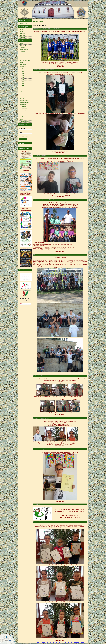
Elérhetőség (22, 56)
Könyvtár (22, 98)
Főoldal (21, 43)
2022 (23, 77)
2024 (23, 73)
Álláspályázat (23, 116)
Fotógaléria (22, 68)
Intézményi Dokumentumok (25, 53)
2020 (23, 81)
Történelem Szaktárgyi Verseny (41, 449)
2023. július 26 (24, 106)
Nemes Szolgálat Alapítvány (25, 58)
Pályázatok (22, 93)
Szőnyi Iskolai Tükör (24, 100)
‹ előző (43, 642)
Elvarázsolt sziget (37, 254)
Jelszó (21, 132)
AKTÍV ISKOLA (23, 64)
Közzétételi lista (23, 96)
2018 (23, 85)
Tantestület (22, 47)
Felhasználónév (23, 128)
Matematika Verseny (38, 522)
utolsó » (82, 642)
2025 (23, 71)
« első (38, 642)
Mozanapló (22, 33)
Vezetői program (23, 55)
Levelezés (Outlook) (24, 23)
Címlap (35, 21)
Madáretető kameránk (24, 114)
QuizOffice (22, 35)
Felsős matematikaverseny (39, 376)
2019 (23, 83)
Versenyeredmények (24, 102)
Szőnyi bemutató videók (25, 121)
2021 (23, 79)
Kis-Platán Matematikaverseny (41, 418)
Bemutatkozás (23, 45)
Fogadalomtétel (23, 91)
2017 (23, 87)
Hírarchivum (22, 70)
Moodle (21, 31)
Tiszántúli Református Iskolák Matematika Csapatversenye (48, 199)
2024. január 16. (25, 112)
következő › (76, 642)
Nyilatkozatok (23, 104)
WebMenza (22, 37)
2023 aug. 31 (24, 108)
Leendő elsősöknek (24, 49)
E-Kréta (21, 29)
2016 (23, 89)
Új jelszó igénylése (24, 136)
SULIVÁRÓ (36, 504)
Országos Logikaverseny (39, 155)
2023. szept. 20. (25, 110)
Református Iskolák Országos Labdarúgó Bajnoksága (46, 28)
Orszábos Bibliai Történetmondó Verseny (43, 69)
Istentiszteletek (23, 66)
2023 (23, 75)
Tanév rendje (23, 51)
